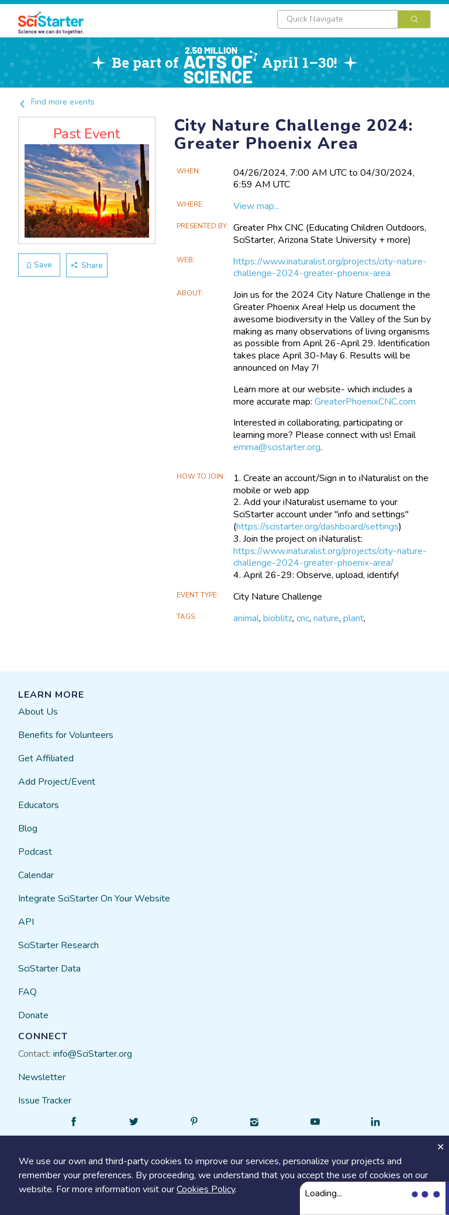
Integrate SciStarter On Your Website (94, 898)
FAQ (27, 992)
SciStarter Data (49, 968)
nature (326, 618)
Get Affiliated (46, 758)
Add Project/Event (56, 781)
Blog (27, 828)
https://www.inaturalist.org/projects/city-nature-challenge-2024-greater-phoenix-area (330, 267)
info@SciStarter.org (92, 1053)
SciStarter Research (58, 945)
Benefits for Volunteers (65, 735)
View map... (256, 206)
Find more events (56, 101)
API (26, 921)
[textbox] (337, 19)
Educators (38, 805)
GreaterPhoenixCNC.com (365, 401)
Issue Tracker (44, 1100)
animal (246, 618)
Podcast (35, 851)
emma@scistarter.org (276, 447)
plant (353, 618)
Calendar (36, 875)
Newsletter (41, 1077)
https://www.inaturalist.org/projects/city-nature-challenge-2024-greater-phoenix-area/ (330, 557)
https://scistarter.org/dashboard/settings (317, 526)
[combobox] (354, 19)
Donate (33, 1015)
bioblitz (277, 618)
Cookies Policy (206, 1189)
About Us (38, 711)
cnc (302, 618)
